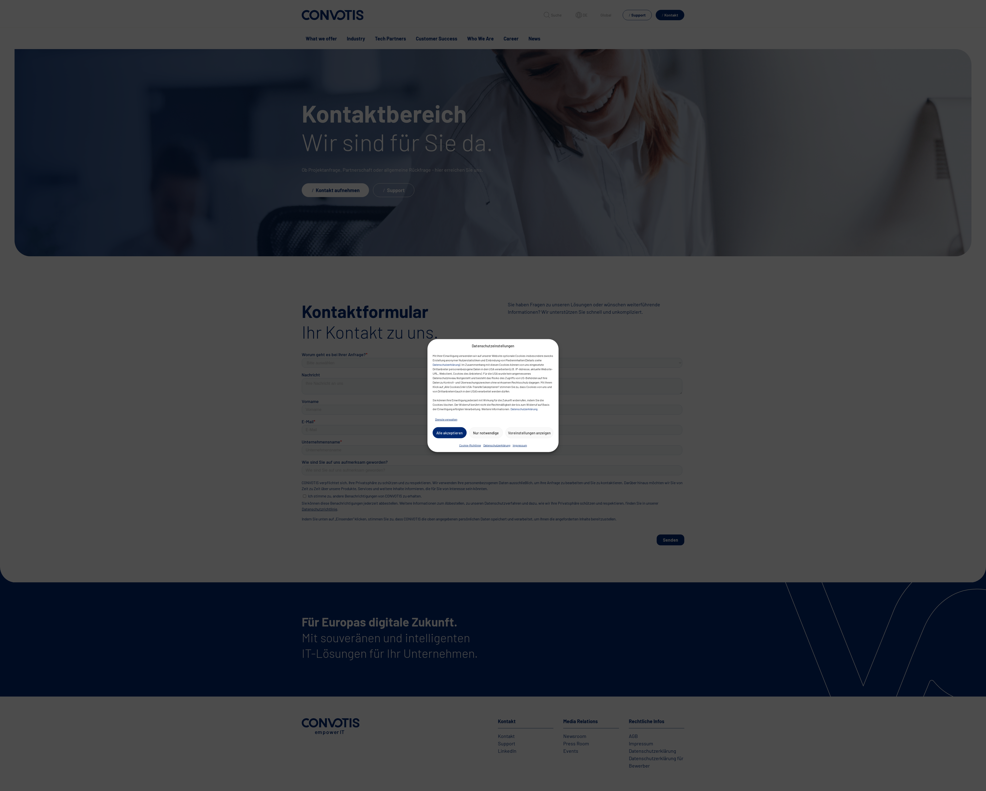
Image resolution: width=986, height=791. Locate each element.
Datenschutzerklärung (446, 364)
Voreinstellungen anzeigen (529, 432)
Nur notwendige (486, 432)
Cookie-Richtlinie (470, 445)
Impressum (520, 445)
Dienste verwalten (446, 419)
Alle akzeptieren (449, 432)
